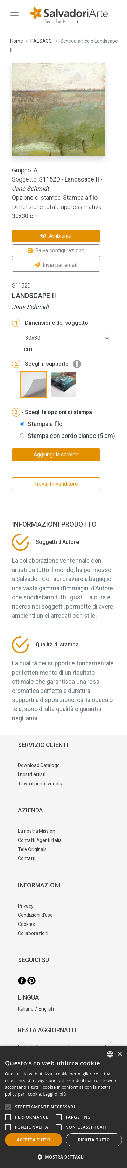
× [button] (119, 1054)
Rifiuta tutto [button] (94, 1140)
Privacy (26, 906)
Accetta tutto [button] (34, 1140)
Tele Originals (32, 849)
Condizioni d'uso (35, 915)
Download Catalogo (39, 765)
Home (16, 41)
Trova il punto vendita (41, 783)
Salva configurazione (56, 250)
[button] (63, 1156)
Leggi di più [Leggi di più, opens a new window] (54, 1094)
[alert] (63, 1107)
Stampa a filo (45, 423)
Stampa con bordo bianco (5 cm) (71, 435)
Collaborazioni (33, 933)
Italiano (26, 1009)
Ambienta (55, 236)
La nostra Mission (36, 831)
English (46, 1009)
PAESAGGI (41, 41)
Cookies (26, 924)
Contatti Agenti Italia (40, 840)
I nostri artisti (31, 774)
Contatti (26, 858)
